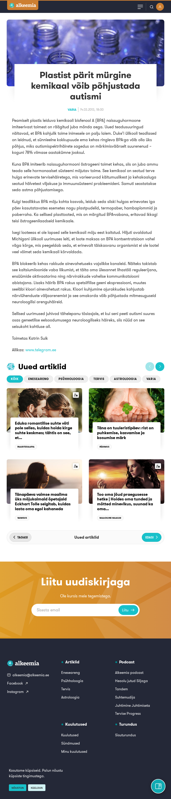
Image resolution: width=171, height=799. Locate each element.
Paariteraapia (26, 446)
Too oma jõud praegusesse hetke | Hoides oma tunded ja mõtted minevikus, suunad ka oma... (125, 501)
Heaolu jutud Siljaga (131, 681)
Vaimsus (22, 517)
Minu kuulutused (74, 751)
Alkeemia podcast (129, 672)
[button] (149, 366)
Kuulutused (70, 735)
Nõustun (18, 788)
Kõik (15, 379)
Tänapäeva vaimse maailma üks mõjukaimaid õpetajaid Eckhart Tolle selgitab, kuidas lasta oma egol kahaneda (43, 501)
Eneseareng (38, 379)
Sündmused (70, 743)
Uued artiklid (42, 366)
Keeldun (37, 788)
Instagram (18, 691)
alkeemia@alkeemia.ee (28, 675)
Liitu (128, 610)
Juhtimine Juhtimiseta (132, 705)
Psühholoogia (71, 379)
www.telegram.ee (40, 349)
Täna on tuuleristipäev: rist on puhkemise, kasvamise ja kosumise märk (125, 432)
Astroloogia (125, 379)
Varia (72, 110)
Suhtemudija (125, 697)
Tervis (99, 379)
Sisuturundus (125, 735)
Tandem (121, 689)
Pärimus (104, 446)
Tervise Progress (128, 713)
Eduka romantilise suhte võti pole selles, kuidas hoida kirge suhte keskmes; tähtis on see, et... (43, 430)
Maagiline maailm (110, 517)
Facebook (17, 683)
